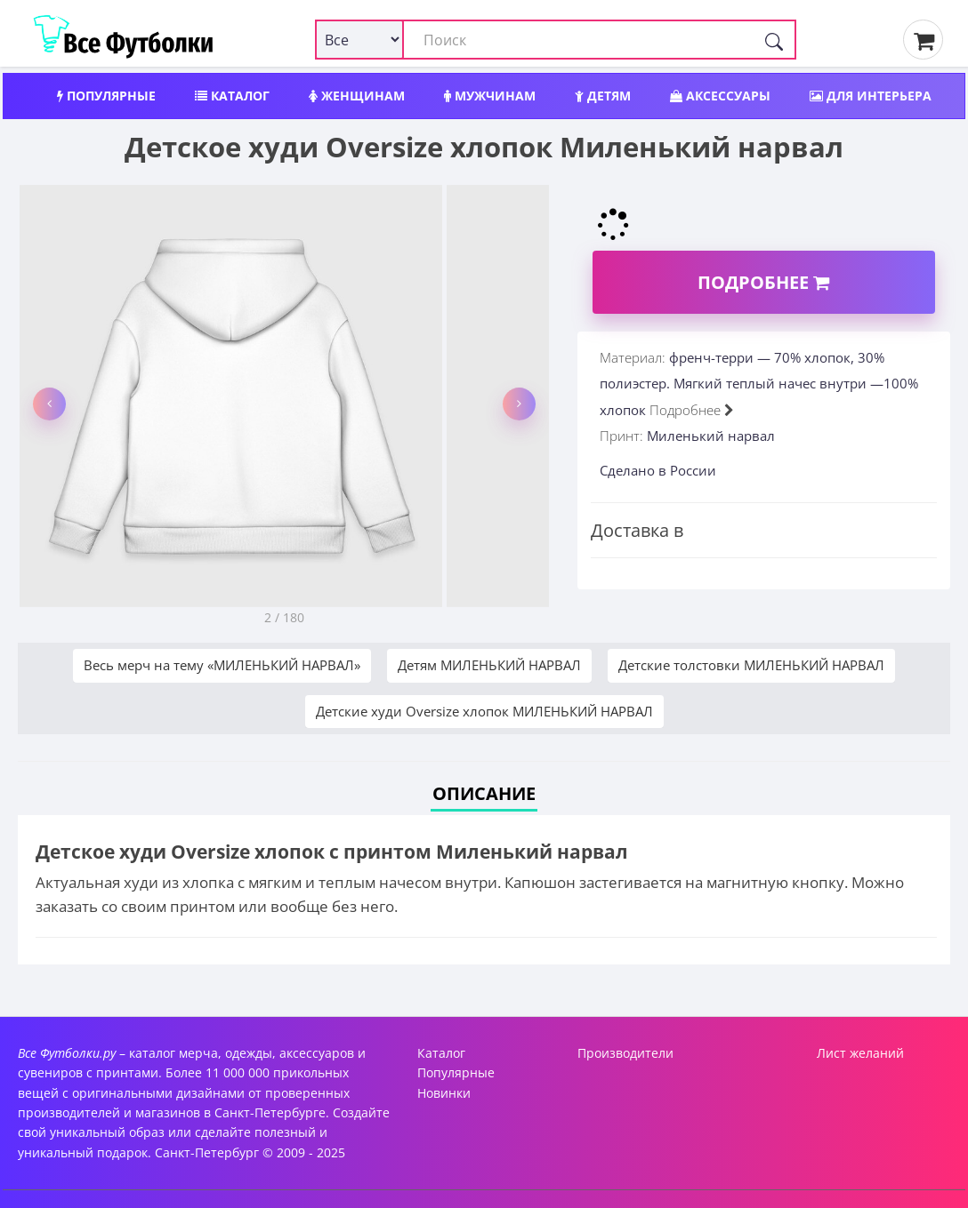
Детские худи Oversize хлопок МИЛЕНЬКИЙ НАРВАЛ (484, 711)
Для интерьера (871, 95)
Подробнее (763, 282)
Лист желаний (860, 1052)
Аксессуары (720, 95)
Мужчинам (490, 95)
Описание (484, 793)
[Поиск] (774, 40)
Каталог (232, 95)
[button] (49, 404)
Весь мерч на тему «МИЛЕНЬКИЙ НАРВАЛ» (222, 665)
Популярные (106, 95)
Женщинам (357, 95)
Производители (625, 1052)
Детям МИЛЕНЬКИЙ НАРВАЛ (489, 665)
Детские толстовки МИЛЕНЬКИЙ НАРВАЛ (751, 665)
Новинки (444, 1092)
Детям (603, 95)
